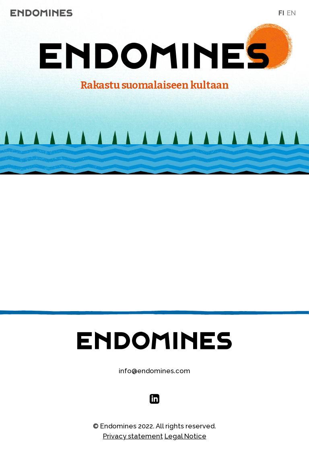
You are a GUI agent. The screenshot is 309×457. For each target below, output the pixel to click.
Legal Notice (185, 436)
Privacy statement (133, 436)
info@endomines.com (154, 371)
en (291, 13)
